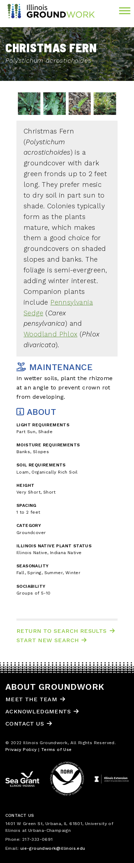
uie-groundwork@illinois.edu (52, 848)
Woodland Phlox (51, 334)
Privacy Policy (21, 749)
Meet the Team (31, 699)
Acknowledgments (38, 711)
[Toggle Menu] (124, 10)
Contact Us (24, 723)
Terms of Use (56, 749)
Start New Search (47, 640)
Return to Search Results (61, 630)
